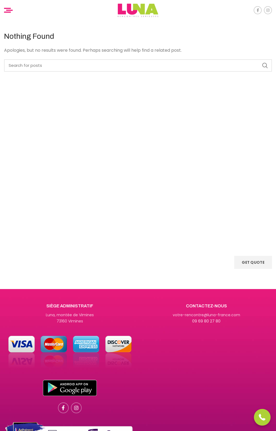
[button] (262, 417)
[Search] (138, 65)
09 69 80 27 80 (206, 321)
